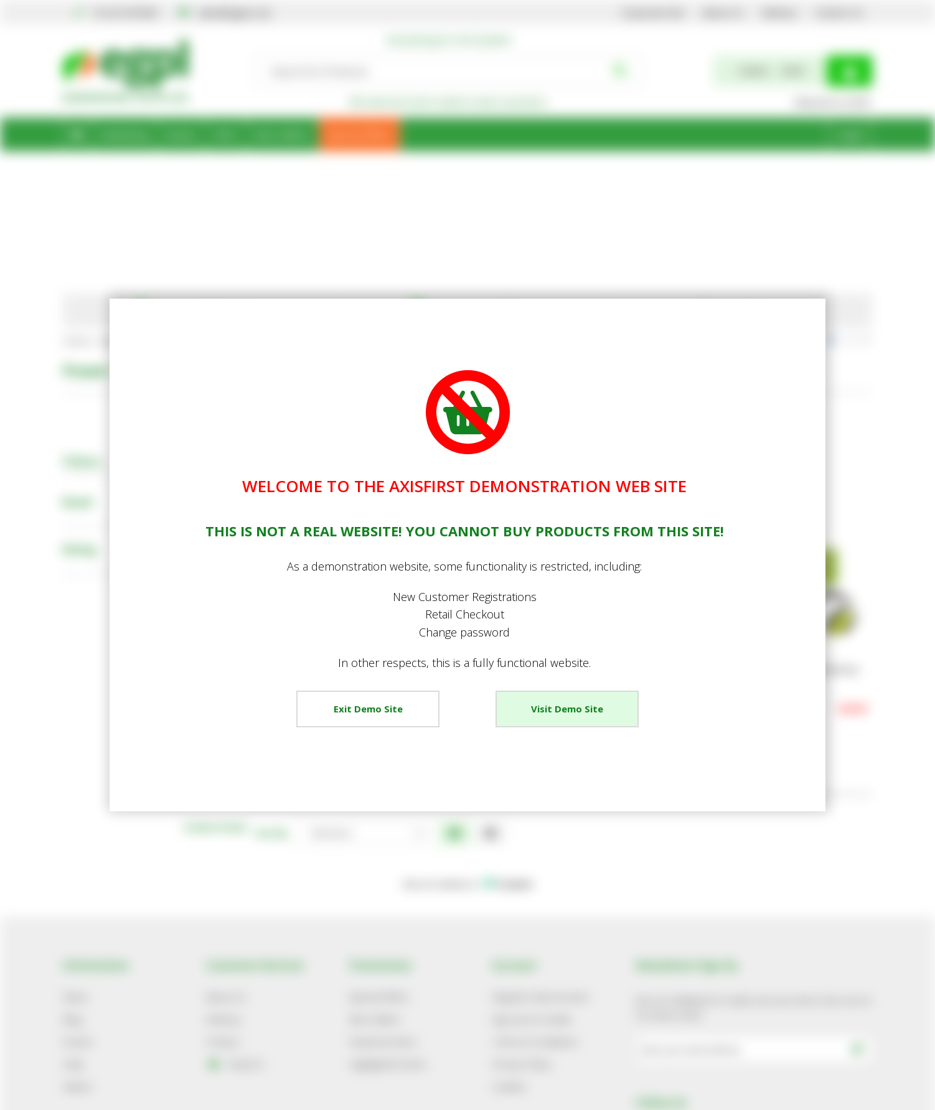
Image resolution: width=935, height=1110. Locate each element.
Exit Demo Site (368, 708)
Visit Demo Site (567, 708)
